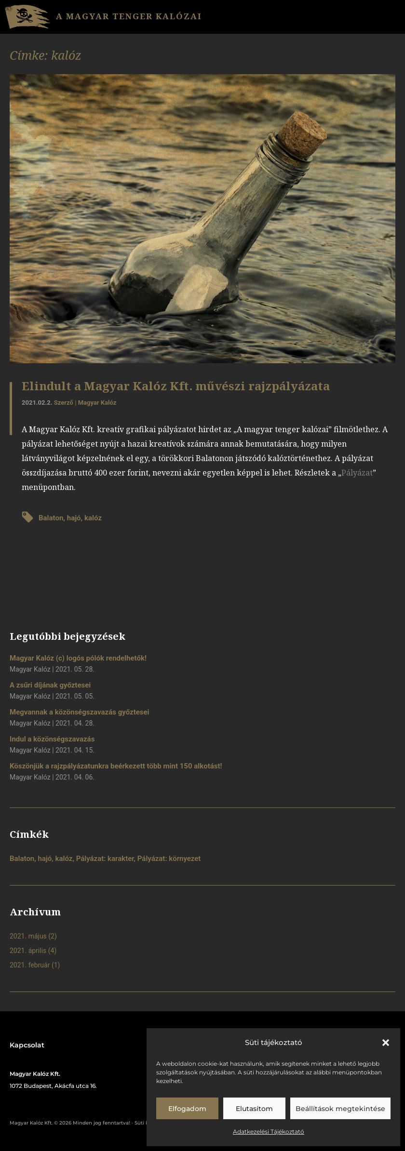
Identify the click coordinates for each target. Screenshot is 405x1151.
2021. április (28, 950)
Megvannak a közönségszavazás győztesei (79, 712)
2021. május (28, 936)
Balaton (51, 518)
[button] (386, 1042)
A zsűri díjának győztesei (50, 685)
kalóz (93, 518)
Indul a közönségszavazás (52, 739)
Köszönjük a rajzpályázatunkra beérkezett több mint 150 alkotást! (116, 766)
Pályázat (357, 472)
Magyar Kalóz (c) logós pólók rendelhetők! (78, 658)
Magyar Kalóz (97, 402)
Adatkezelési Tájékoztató (268, 1131)
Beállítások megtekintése (340, 1108)
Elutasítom (254, 1108)
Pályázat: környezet (169, 858)
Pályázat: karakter (105, 858)
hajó (74, 518)
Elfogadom (187, 1108)
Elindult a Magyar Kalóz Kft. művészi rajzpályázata (176, 386)
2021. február (30, 965)
